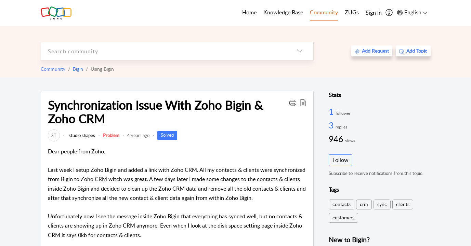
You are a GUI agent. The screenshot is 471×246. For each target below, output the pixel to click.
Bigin (78, 69)
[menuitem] (373, 13)
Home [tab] (249, 12)
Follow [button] (340, 160)
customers (343, 217)
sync (382, 204)
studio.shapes (81, 135)
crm (364, 204)
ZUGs (352, 12)
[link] (54, 135)
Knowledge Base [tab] (283, 12)
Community (53, 69)
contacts (341, 204)
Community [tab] (324, 12)
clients (402, 204)
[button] (292, 102)
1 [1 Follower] (332, 111)
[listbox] (299, 51)
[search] (163, 51)
